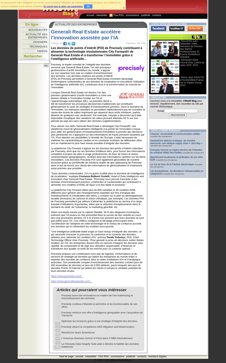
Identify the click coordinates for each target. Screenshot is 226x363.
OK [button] (88, 6)
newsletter (101, 15)
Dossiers (40, 42)
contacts (156, 15)
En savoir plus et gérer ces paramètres (63, 6)
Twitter (176, 28)
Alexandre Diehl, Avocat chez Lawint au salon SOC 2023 (192, 62)
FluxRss (195, 28)
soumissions (132, 15)
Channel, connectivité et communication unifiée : (175, 134)
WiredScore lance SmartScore (78, 332)
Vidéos (42, 51)
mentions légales (157, 356)
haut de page (66, 356)
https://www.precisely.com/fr (66, 276)
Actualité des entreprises (36, 36)
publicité (145, 15)
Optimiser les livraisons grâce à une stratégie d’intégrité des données (99, 321)
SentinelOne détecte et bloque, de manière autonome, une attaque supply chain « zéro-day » (176, 142)
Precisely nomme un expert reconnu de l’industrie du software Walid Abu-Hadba (176, 151)
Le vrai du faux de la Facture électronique (172, 164)
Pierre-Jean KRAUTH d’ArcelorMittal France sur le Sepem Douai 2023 (192, 81)
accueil (90, 15)
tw (69, 44)
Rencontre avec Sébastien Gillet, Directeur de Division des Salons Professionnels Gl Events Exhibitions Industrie (191, 49)
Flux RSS (116, 15)
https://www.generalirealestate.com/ (70, 281)
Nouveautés (37, 29)
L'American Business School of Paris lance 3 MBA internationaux (97, 338)
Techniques (38, 46)
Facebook (158, 28)
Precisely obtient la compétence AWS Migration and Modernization (97, 326)
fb (65, 44)
